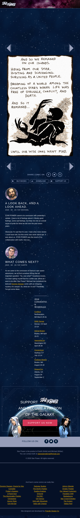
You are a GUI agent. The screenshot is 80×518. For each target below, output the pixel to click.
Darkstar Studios (40, 486)
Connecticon (39, 350)
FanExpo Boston (40, 360)
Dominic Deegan (18, 284)
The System (68, 499)
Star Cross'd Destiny (68, 496)
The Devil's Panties (40, 489)
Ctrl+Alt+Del (12, 506)
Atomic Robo (12, 504)
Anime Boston (39, 331)
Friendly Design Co (52, 513)
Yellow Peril (68, 501)
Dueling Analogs (40, 491)
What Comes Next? (22, 262)
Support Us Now (40, 423)
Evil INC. (40, 496)
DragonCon (38, 369)
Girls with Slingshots (40, 501)
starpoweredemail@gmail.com (49, 454)
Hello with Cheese (40, 504)
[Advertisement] (40, 24)
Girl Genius (40, 499)
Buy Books (18, 181)
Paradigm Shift (68, 491)
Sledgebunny (68, 494)
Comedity (12, 491)
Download (38, 181)
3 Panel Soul (12, 496)
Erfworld (40, 494)
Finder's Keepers (12, 494)
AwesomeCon (39, 340)
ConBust (37, 312)
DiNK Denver (39, 321)
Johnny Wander (40, 506)
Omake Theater (68, 486)
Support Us (58, 181)
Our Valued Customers (68, 489)
